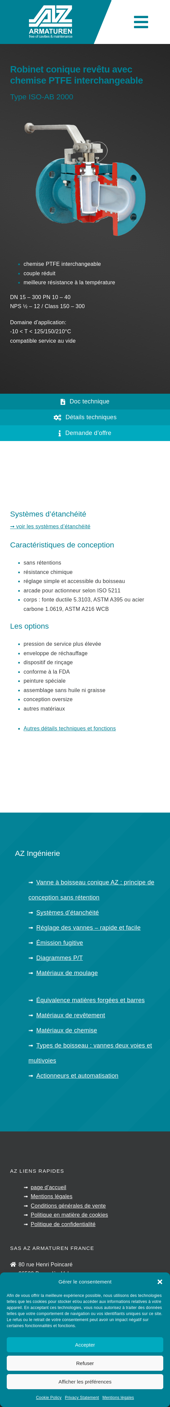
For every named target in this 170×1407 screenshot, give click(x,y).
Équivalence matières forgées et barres (90, 1000)
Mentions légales (118, 1397)
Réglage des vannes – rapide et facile (88, 927)
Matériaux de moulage (67, 973)
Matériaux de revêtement (70, 1015)
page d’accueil (48, 1187)
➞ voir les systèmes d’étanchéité (50, 526)
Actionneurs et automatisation (77, 1075)
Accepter (85, 1345)
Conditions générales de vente (68, 1206)
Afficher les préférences (85, 1382)
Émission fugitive (59, 942)
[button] (160, 1281)
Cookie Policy (49, 1397)
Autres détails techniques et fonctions (70, 728)
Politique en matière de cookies (69, 1215)
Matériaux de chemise (66, 1030)
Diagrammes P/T (59, 958)
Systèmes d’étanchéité (67, 912)
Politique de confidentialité (63, 1224)
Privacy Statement (82, 1397)
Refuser (85, 1363)
